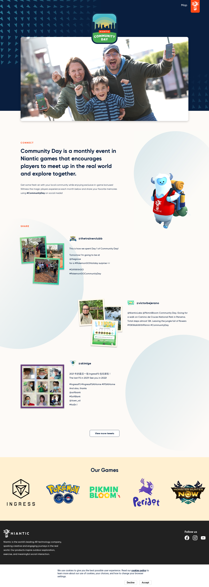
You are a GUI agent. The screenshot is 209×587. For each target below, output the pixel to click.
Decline (131, 582)
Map (184, 5)
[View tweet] (75, 260)
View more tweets (104, 433)
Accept (145, 582)
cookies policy (138, 570)
